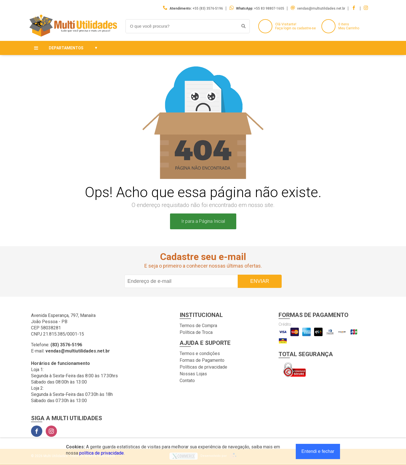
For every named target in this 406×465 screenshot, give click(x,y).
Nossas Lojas (193, 373)
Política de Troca (196, 332)
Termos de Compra (198, 325)
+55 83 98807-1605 (269, 8)
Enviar (259, 281)
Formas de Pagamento (202, 360)
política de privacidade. (102, 453)
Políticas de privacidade (203, 367)
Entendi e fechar (317, 451)
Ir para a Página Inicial (203, 221)
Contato (187, 380)
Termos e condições (200, 353)
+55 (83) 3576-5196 (208, 8)
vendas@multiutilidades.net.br (321, 8)
